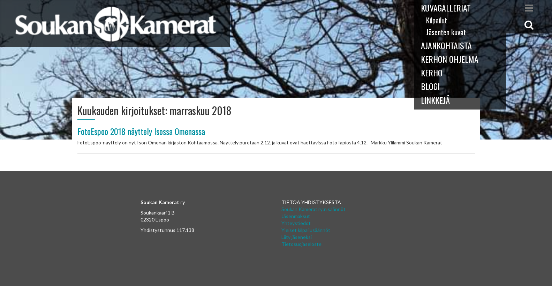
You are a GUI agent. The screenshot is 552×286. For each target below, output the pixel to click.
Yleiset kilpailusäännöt (305, 230)
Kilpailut (436, 20)
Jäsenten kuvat (446, 32)
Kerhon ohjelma (449, 59)
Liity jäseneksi (296, 237)
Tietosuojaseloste (301, 244)
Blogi (430, 86)
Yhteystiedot (296, 223)
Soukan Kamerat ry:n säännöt (313, 209)
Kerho (432, 72)
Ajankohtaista (446, 45)
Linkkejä (435, 100)
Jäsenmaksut (295, 216)
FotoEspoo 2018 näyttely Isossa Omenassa (141, 131)
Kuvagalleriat (446, 7)
